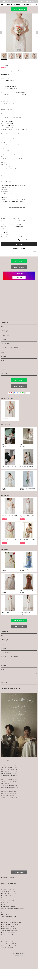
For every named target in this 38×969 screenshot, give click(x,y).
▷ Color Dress (5, 335)
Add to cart (19, 244)
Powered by (19, 955)
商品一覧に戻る (19, 627)
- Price (3, 365)
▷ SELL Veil (4, 369)
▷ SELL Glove (5, 373)
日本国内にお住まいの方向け (19, 248)
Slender (3, 352)
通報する (35, 251)
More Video (19, 872)
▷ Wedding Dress (5, 331)
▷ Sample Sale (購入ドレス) (8, 343)
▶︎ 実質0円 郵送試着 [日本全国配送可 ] (10, 348)
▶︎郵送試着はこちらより (19, 267)
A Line (2, 360)
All (2, 326)
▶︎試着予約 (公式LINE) (19, 9)
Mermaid (3, 356)
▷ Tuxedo (3, 339)
